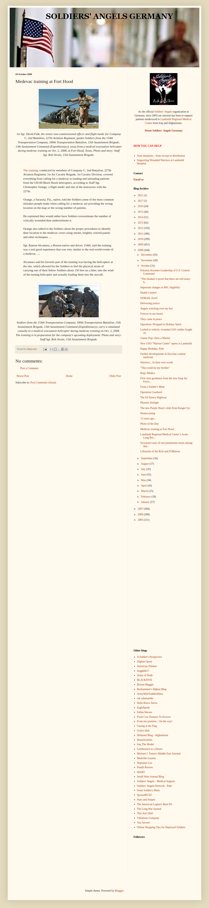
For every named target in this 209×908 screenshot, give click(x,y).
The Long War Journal (149, 808)
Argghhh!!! (143, 670)
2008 (141, 250)
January (145, 502)
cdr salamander (145, 698)
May (143, 480)
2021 (141, 195)
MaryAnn (32, 349)
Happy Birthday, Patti (152, 348)
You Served (143, 822)
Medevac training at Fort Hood (157, 429)
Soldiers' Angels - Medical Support (156, 781)
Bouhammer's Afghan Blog (152, 689)
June (143, 474)
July (143, 469)
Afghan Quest (144, 661)
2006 (141, 514)
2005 (141, 519)
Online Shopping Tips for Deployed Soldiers (161, 827)
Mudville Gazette (146, 758)
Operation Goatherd (151, 392)
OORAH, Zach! (149, 298)
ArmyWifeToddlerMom (150, 693)
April (144, 485)
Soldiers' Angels (163, 111)
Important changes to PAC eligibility (160, 287)
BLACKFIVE (144, 679)
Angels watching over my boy (156, 308)
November (147, 260)
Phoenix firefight (149, 402)
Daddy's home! (148, 292)
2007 (141, 508)
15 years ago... (148, 418)
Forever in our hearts (151, 313)
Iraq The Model (145, 744)
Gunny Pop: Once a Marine (155, 338)
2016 (141, 206)
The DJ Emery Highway (153, 397)
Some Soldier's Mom (148, 790)
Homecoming (147, 413)
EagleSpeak (143, 707)
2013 (141, 222)
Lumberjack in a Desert (150, 749)
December (147, 254)
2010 (141, 239)
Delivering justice (150, 303)
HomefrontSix (144, 739)
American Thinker (147, 666)
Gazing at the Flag (147, 726)
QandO (141, 772)
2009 (141, 244)
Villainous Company (148, 818)
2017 (141, 200)
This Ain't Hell (145, 813)
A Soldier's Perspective (149, 656)
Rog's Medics (147, 373)
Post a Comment (29, 368)
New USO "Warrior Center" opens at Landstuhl (166, 343)
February (146, 496)
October (145, 265)
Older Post (115, 376)
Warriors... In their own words (156, 362)
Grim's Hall (143, 730)
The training (30, 170)
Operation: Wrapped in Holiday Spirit (160, 324)
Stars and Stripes (146, 799)
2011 (141, 233)
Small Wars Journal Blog (150, 776)
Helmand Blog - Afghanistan (152, 735)
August (145, 463)
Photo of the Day (149, 423)
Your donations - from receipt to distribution (161, 155)
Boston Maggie (145, 684)
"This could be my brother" (155, 367)
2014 (141, 217)
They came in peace (151, 319)
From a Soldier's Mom (152, 386)
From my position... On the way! (155, 721)
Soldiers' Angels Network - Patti (154, 785)
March (145, 491)
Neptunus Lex (144, 762)
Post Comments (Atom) (43, 382)
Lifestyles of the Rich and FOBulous (160, 451)
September (147, 458)
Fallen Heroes (144, 712)
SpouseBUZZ (144, 795)
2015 (141, 211)
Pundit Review (145, 767)
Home (69, 376)
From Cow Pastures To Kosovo (154, 716)
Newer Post (22, 376)
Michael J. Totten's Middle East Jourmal (159, 753)
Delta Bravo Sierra (147, 702)
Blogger (119, 890)
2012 (141, 228)
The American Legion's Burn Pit (154, 804)
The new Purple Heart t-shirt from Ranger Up (165, 408)
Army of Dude (145, 675)
